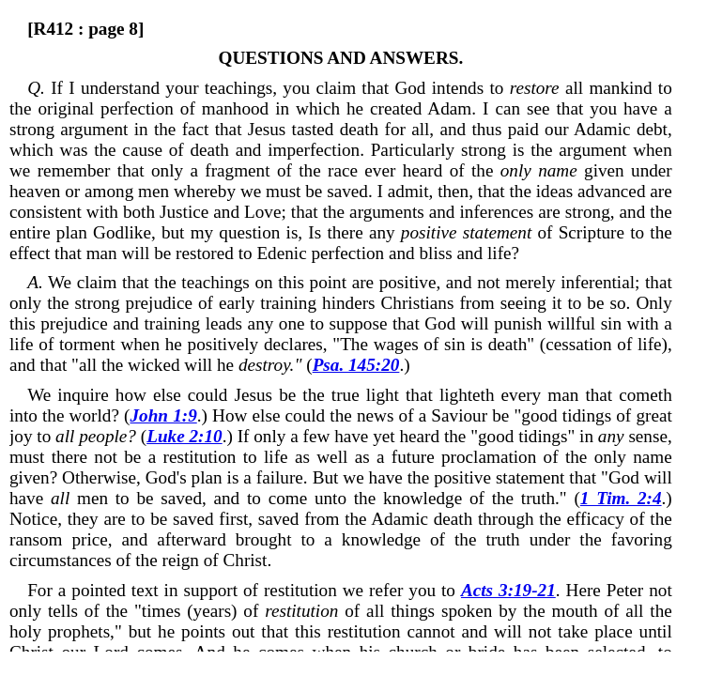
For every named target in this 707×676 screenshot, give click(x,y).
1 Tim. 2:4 (621, 498)
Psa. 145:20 (356, 365)
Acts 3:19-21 (508, 590)
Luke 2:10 (184, 436)
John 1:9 (163, 415)
